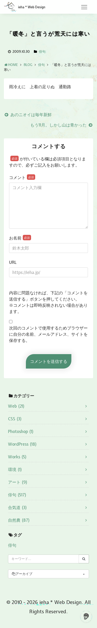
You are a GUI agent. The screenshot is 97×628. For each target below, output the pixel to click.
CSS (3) (15, 419)
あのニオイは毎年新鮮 (28, 114)
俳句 (42, 51)
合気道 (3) (17, 507)
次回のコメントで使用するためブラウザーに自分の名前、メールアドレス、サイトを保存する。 (48, 334)
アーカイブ (21, 574)
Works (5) (17, 457)
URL (13, 262)
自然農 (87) (19, 520)
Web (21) (16, 406)
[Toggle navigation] (84, 7)
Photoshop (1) (21, 431)
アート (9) (17, 482)
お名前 (20, 238)
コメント (22, 177)
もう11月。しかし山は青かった (61, 125)
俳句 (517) (17, 495)
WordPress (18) (22, 444)
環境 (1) (15, 469)
